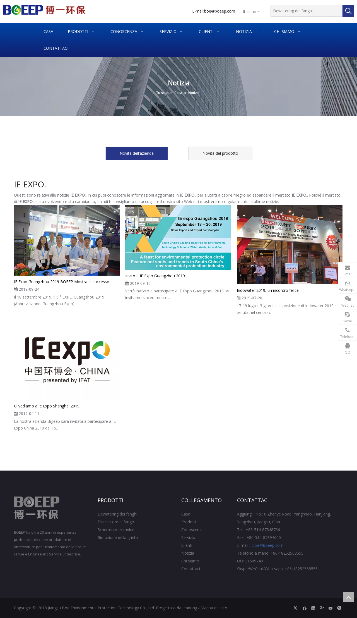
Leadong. (189, 607)
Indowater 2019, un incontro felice (268, 290)
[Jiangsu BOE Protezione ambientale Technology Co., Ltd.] (37, 508)
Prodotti (188, 521)
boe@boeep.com (219, 11)
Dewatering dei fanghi (117, 514)
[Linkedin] (313, 608)
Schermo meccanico (116, 529)
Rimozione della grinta (118, 537)
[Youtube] (330, 608)
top (348, 597)
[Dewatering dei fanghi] (306, 11)
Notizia (187, 553)
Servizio (188, 537)
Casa (185, 514)
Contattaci (190, 568)
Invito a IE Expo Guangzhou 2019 (155, 275)
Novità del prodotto (220, 153)
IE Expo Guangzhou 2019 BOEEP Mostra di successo (61, 281)
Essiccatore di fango (116, 521)
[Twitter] (296, 608)
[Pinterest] (339, 608)
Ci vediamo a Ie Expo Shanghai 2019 (46, 406)
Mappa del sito (214, 607)
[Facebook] (304, 608)
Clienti (186, 545)
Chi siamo (190, 561)
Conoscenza (192, 529)
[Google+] (322, 608)
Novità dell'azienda (137, 153)
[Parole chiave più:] (348, 11)
